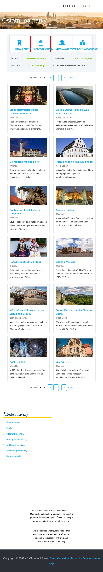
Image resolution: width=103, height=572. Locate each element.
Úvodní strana (13, 423)
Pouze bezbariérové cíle (71, 65)
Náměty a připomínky (16, 451)
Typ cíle (15, 65)
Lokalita (59, 58)
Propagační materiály (16, 439)
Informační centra (15, 434)
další (72, 78)
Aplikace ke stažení (15, 445)
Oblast (15, 58)
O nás (9, 428)
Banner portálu (13, 456)
